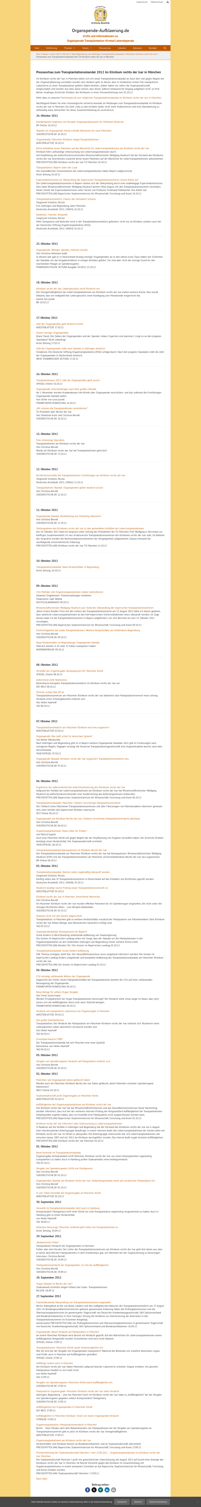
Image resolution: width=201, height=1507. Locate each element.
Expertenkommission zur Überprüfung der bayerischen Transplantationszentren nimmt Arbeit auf (87, 179)
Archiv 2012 (55, 54)
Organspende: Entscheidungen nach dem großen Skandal (66, 389)
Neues (88, 48)
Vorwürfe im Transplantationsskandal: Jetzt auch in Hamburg (67, 1208)
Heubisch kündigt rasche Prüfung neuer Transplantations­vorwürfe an (72, 887)
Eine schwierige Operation (50, 440)
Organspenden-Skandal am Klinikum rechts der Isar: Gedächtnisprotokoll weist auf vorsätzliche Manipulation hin (95, 1180)
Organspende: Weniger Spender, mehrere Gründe (62, 249)
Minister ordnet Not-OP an (50, 692)
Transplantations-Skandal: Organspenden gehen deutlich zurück (69, 487)
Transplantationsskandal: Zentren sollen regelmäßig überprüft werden (73, 872)
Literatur (122, 48)
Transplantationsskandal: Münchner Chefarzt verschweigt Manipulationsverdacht (78, 802)
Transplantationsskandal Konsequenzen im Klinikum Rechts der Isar (71, 850)
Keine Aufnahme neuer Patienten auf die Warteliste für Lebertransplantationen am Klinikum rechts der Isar (92, 148)
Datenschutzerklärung (158, 1502)
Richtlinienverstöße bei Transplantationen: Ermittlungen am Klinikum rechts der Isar (80, 475)
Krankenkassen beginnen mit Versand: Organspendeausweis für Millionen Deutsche (80, 121)
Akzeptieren (122, 1502)
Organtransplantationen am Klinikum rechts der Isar (63, 1440)
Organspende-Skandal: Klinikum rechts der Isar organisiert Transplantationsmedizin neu (82, 758)
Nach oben (41, 1478)
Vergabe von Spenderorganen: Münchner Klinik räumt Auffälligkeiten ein (74, 1382)
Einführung (51, 48)
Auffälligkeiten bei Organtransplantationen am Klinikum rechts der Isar (73, 1104)
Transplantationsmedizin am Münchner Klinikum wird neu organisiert (72, 727)
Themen (71, 48)
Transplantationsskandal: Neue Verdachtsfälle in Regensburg (67, 567)
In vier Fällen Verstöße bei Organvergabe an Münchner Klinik (68, 1193)
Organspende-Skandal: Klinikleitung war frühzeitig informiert (68, 516)
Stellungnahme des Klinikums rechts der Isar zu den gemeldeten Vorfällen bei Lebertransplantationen (90, 528)
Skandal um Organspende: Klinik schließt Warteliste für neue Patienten (73, 130)
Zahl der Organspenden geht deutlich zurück (59, 323)
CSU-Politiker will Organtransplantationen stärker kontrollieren (69, 592)
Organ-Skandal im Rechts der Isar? (54, 1283)
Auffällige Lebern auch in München (54, 1363)
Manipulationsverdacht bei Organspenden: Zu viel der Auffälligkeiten (72, 1265)
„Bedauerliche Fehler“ (47, 1242)
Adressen (137, 48)
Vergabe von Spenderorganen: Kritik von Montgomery (64, 1168)
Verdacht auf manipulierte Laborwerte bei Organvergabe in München (72, 1011)
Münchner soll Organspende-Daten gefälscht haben (63, 1080)
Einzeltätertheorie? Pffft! (49, 1039)
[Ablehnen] (197, 1501)
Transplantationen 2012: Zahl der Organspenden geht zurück (68, 380)
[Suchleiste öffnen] (165, 48)
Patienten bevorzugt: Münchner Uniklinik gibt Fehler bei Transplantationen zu (77, 1227)
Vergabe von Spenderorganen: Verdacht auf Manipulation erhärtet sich (73, 1061)
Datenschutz (157, 1)
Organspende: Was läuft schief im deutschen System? (64, 736)
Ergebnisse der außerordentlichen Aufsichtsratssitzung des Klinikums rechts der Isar (80, 787)
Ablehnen (138, 1502)
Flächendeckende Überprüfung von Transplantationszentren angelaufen (73, 1302)
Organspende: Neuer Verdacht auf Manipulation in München (67, 1331)
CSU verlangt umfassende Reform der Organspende (63, 976)
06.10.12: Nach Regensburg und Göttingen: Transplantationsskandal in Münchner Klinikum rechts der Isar (110, 54)
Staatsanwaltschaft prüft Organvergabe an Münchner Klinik (67, 1095)
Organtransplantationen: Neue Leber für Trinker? (61, 830)
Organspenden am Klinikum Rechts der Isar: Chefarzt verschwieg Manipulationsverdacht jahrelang (88, 818)
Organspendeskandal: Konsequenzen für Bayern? (61, 931)
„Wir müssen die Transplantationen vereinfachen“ (62, 408)
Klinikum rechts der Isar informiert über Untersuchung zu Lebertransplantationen (79, 1123)
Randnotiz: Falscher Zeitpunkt (52, 214)
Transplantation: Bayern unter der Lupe (56, 167)
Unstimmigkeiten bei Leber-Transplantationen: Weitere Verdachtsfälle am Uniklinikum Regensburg (88, 630)
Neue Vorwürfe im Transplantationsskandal (58, 1152)
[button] (87, 1489)
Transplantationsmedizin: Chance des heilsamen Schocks (66, 199)
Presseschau (105, 48)
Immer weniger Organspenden (52, 332)
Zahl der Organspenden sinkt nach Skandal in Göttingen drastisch (70, 348)
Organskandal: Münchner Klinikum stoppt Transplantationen (67, 139)
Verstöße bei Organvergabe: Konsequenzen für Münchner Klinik (69, 670)
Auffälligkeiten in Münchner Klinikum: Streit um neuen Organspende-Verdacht (77, 1415)
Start (37, 48)
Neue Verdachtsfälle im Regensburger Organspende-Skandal (67, 642)
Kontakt (153, 48)
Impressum (141, 1)
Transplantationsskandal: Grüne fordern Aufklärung (62, 950)
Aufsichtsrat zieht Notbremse (51, 679)
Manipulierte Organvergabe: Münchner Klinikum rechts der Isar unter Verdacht (77, 1391)
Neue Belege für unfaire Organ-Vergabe (57, 992)
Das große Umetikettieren (50, 1020)
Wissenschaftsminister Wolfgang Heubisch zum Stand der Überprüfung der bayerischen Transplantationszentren (94, 607)
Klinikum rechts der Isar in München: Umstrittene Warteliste (68, 896)
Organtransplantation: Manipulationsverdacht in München (66, 1424)
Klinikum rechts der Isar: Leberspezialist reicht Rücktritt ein (68, 288)
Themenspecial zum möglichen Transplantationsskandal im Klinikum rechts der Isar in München (110, 97)
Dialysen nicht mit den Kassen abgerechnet (59, 915)
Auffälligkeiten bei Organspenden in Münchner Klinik (64, 1407)
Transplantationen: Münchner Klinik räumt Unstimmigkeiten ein (69, 1347)
